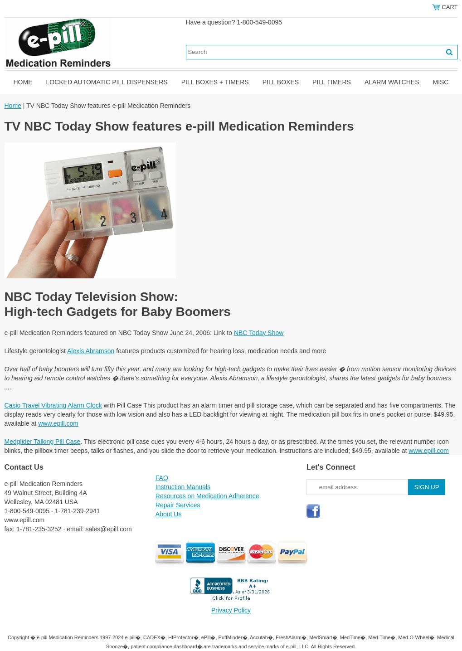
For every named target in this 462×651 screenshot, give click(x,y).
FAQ (162, 477)
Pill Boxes (281, 82)
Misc (440, 82)
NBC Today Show (258, 332)
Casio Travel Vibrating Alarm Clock (53, 405)
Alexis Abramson (90, 351)
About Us (169, 514)
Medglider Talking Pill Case (43, 441)
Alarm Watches (392, 82)
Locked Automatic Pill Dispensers (107, 82)
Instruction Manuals (183, 487)
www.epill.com (58, 423)
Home (23, 82)
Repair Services (178, 505)
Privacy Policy (231, 610)
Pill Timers (331, 82)
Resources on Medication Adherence (207, 496)
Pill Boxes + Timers (215, 82)
